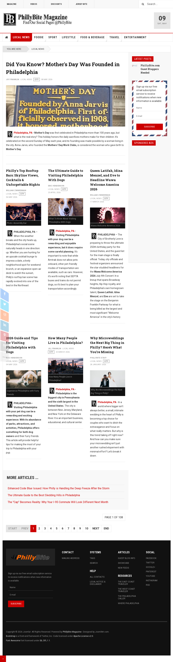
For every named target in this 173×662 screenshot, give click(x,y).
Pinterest (151, 571)
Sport (52, 37)
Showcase (123, 563)
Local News (22, 39)
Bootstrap (10, 636)
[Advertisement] (149, 201)
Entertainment (135, 37)
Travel (115, 39)
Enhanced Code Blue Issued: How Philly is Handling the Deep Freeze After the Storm (58, 488)
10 (86, 528)
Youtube (150, 576)
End (106, 528)
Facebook (151, 558)
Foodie (40, 39)
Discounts (56, 4)
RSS (148, 585)
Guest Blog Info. (126, 558)
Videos (33, 4)
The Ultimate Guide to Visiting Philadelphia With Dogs (65, 175)
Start (12, 528)
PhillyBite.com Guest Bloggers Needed (150, 69)
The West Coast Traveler (126, 590)
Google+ (150, 567)
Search (94, 563)
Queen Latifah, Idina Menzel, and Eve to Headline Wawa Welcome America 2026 (106, 180)
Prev (24, 528)
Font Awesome (13, 640)
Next (95, 528)
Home (7, 37)
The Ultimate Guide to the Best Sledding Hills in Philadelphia (44, 495)
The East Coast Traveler (126, 583)
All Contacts (97, 577)
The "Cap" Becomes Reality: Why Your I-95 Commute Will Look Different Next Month (58, 502)
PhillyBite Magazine (72, 632)
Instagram (151, 580)
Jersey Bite (81, 4)
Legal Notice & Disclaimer (97, 583)
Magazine (11, 4)
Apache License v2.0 (83, 636)
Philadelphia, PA (23, 132)
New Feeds (123, 568)
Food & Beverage (93, 39)
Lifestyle (70, 39)
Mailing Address (70, 558)
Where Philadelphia (128, 603)
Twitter (150, 562)
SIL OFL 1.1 (45, 640)
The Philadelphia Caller (127, 597)
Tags (92, 558)
